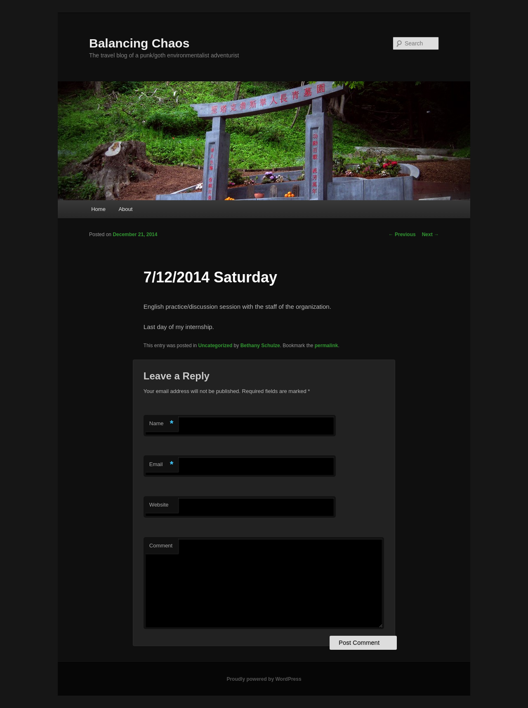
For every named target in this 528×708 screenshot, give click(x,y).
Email (161, 465)
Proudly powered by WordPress (263, 679)
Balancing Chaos (139, 43)
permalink (326, 345)
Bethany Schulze (260, 345)
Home (98, 209)
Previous (402, 234)
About (125, 209)
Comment (160, 545)
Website (159, 505)
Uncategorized (215, 345)
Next (430, 234)
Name (161, 424)
